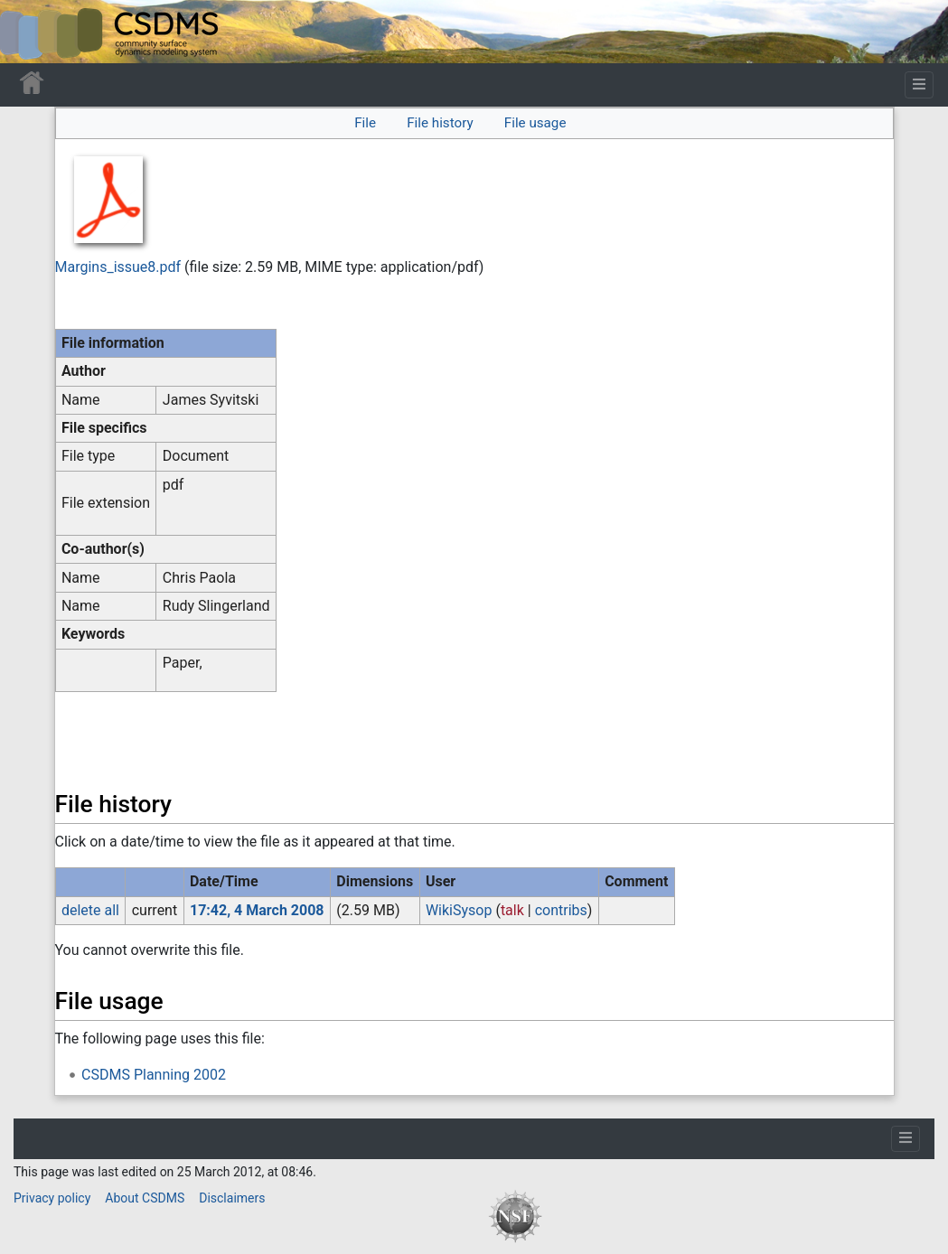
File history (440, 123)
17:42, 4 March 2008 (257, 910)
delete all (90, 910)
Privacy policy (52, 1198)
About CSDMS (144, 1198)
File (365, 123)
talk (512, 910)
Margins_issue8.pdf (118, 267)
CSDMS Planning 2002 (153, 1074)
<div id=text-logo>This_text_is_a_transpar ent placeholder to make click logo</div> (28, 32)
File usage (535, 123)
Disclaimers (232, 1198)
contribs (561, 910)
